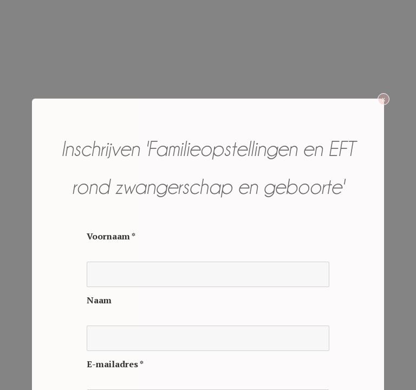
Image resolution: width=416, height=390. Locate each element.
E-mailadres (115, 364)
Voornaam (111, 236)
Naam (99, 300)
